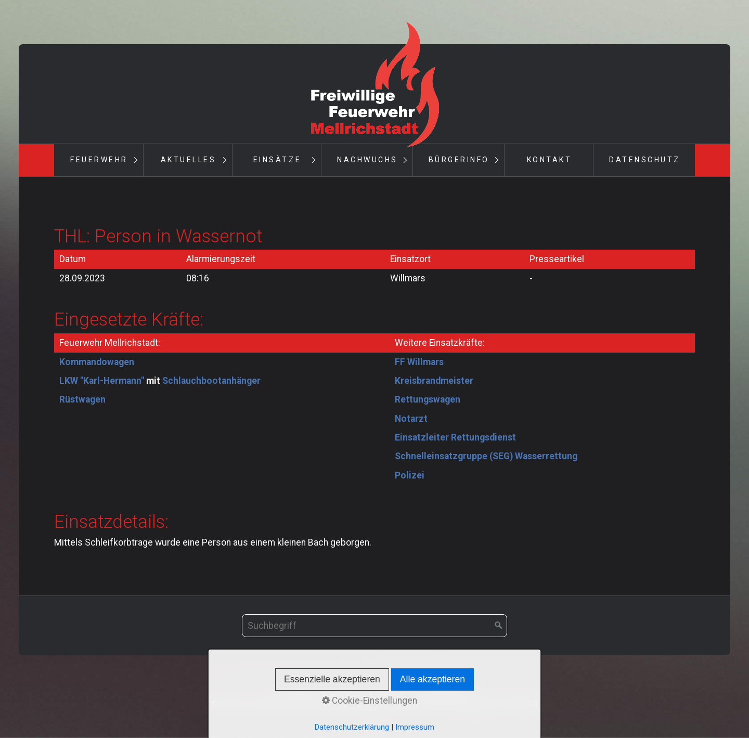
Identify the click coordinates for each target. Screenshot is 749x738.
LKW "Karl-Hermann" (101, 381)
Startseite (298, 689)
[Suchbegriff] (374, 625)
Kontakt (549, 160)
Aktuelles (188, 160)
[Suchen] (498, 625)
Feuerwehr (99, 160)
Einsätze (277, 160)
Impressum (388, 689)
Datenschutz (644, 160)
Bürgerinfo (459, 160)
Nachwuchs (367, 160)
